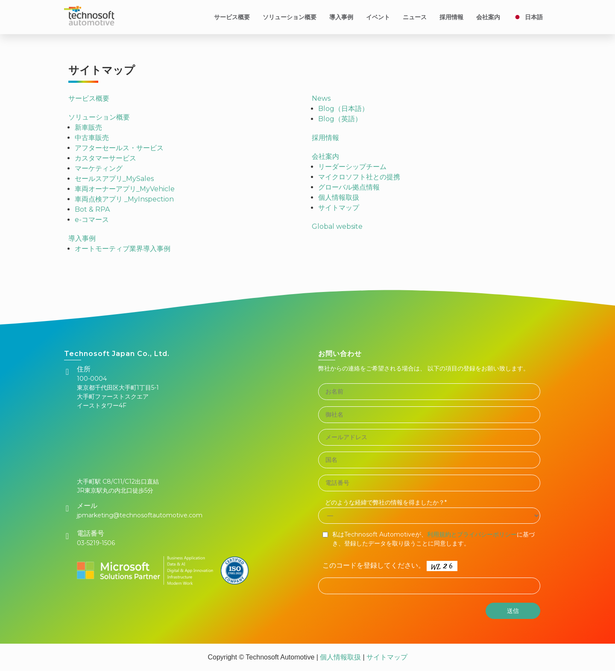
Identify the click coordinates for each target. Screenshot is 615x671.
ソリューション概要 (289, 17)
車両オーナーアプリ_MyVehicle (125, 189)
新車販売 (88, 127)
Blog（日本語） (343, 109)
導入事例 (341, 17)
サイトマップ (338, 208)
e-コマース (92, 220)
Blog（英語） (340, 119)
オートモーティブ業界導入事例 (122, 249)
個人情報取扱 (338, 197)
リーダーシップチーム (352, 167)
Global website (337, 226)
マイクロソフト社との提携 (359, 177)
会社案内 (488, 17)
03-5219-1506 (96, 543)
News (321, 98)
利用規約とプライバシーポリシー (472, 534)
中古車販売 (92, 138)
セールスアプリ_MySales (114, 179)
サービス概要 (232, 17)
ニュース (415, 17)
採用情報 (451, 17)
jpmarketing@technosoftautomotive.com (139, 515)
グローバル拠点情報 (349, 187)
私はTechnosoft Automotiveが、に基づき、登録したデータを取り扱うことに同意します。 (433, 539)
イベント (378, 17)
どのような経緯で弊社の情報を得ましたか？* (386, 502)
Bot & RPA (92, 209)
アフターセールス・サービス (119, 148)
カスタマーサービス (105, 158)
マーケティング (99, 168)
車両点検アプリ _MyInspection (124, 199)
